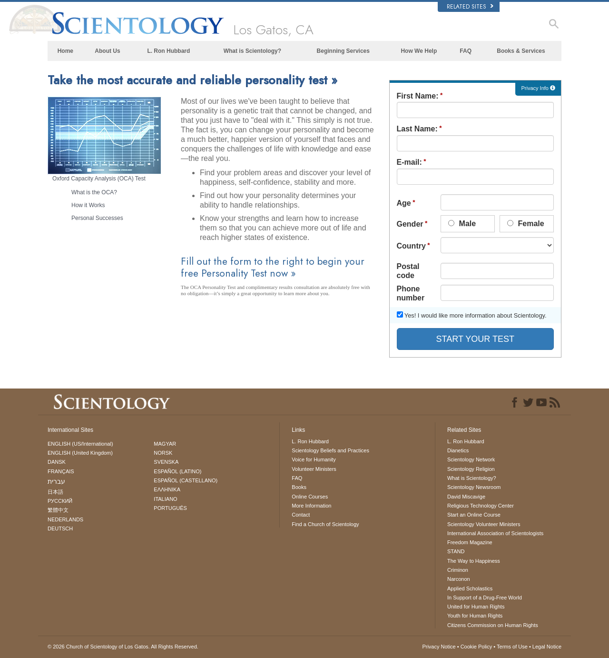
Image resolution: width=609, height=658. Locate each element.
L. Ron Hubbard (168, 51)
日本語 (55, 492)
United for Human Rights (475, 606)
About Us (107, 51)
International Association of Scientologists (495, 533)
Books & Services (521, 51)
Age (404, 203)
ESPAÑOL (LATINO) (177, 471)
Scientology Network (471, 459)
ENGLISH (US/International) (80, 444)
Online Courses (310, 496)
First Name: (418, 96)
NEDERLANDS (65, 519)
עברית (56, 481)
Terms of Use (512, 646)
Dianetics (458, 450)
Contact (301, 515)
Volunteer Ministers (314, 469)
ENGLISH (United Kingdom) (80, 453)
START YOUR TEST (475, 339)
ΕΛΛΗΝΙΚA (167, 489)
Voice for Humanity (313, 459)
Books (299, 487)
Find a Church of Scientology (325, 524)
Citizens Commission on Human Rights (492, 625)
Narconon (458, 579)
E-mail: (409, 162)
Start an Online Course (474, 515)
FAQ (465, 51)
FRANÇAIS (61, 471)
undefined (497, 245)
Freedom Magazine (469, 542)
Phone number (411, 293)
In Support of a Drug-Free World (484, 597)
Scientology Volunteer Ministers (483, 524)
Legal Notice (546, 646)
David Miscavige (466, 496)
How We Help (419, 51)
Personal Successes (97, 218)
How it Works (88, 205)
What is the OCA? (94, 192)
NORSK (163, 453)
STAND (455, 551)
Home (65, 51)
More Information (311, 505)
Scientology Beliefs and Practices (330, 450)
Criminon (457, 570)
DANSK (57, 462)
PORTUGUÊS (170, 508)
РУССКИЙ (60, 501)
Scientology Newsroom (474, 487)
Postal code (408, 270)
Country (411, 246)
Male (462, 223)
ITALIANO (165, 499)
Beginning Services (343, 51)
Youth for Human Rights (474, 615)
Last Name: (417, 129)
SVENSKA (166, 462)
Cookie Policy (476, 646)
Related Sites (470, 6)
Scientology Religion (471, 469)
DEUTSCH (60, 528)
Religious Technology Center (480, 505)
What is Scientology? (252, 51)
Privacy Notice (438, 646)
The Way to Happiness (473, 561)
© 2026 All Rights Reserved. (123, 646)
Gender (410, 224)
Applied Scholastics (469, 588)
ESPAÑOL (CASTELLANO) (185, 480)
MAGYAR (165, 444)
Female (525, 223)
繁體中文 (58, 510)
